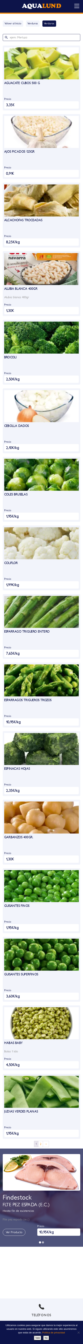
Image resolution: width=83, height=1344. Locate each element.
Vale (37, 1338)
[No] (78, 1332)
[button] (40, 1242)
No (46, 1338)
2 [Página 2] (40, 1144)
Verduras (32, 23)
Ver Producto (14, 1232)
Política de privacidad (53, 1332)
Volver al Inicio (13, 23)
